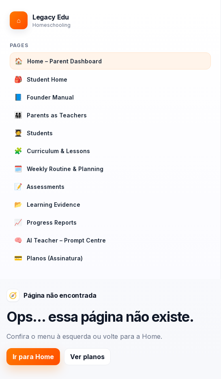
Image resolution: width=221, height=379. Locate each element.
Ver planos (87, 357)
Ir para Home (33, 357)
